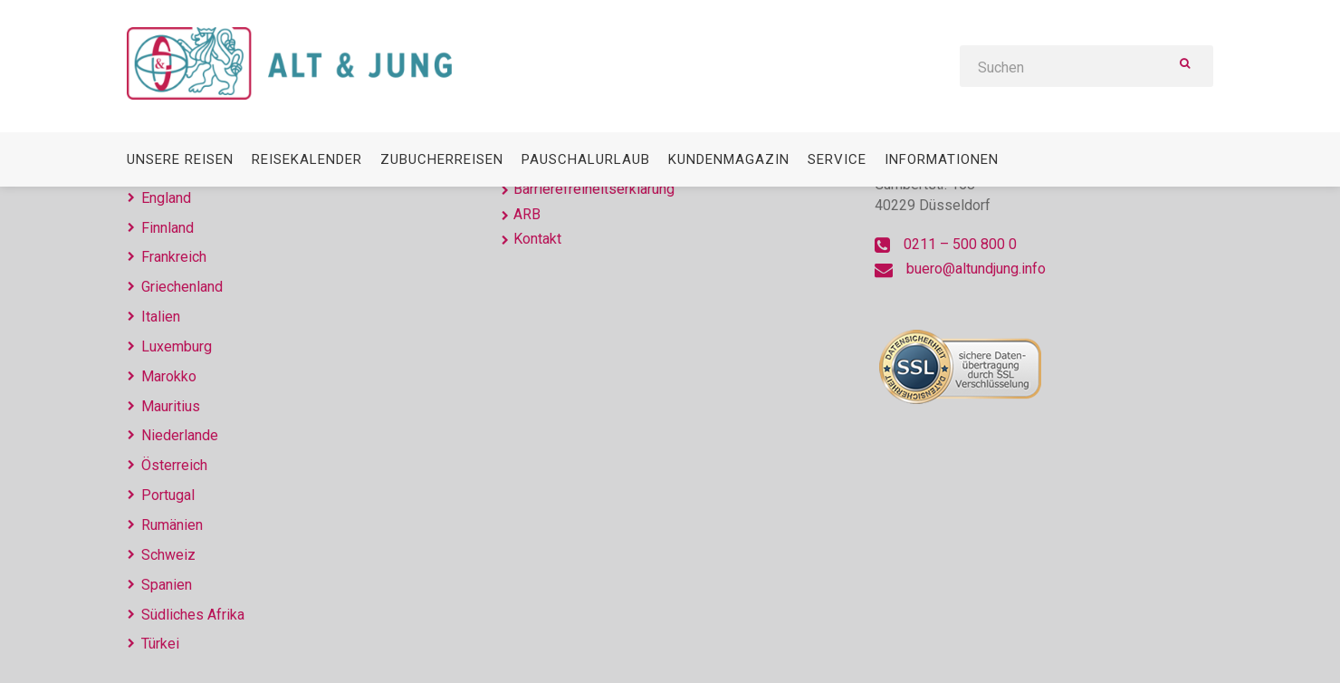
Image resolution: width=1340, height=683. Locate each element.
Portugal (168, 495)
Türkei (160, 643)
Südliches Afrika (192, 614)
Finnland (167, 227)
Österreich (174, 465)
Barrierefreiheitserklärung (594, 188)
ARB (527, 214)
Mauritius (170, 406)
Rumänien (172, 525)
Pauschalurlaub (586, 159)
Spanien (166, 584)
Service (837, 159)
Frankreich (173, 256)
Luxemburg (176, 346)
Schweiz (168, 554)
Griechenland (182, 286)
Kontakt (537, 238)
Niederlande (179, 435)
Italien (160, 316)
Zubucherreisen (441, 159)
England (166, 198)
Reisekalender (307, 159)
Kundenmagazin (729, 159)
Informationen (942, 159)
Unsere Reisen (180, 159)
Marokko (168, 376)
